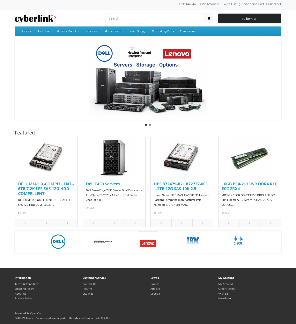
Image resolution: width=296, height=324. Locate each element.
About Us (20, 293)
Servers (26, 31)
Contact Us (89, 284)
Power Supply (137, 31)
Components (188, 31)
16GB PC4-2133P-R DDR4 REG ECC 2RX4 (250, 186)
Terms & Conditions (27, 284)
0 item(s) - (250, 18)
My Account (225, 284)
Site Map (88, 293)
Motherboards (113, 31)
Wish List (223, 293)
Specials (155, 293)
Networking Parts (163, 31)
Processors (91, 31)
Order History (226, 289)
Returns (87, 289)
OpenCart (36, 313)
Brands (154, 284)
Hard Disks (43, 31)
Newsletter (225, 298)
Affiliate (155, 289)
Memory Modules (68, 31)
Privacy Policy (23, 298)
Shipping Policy (24, 289)
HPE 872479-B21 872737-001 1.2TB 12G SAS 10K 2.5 (181, 186)
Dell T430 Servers (103, 184)
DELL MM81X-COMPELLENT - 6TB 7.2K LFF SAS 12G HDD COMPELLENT (46, 188)
